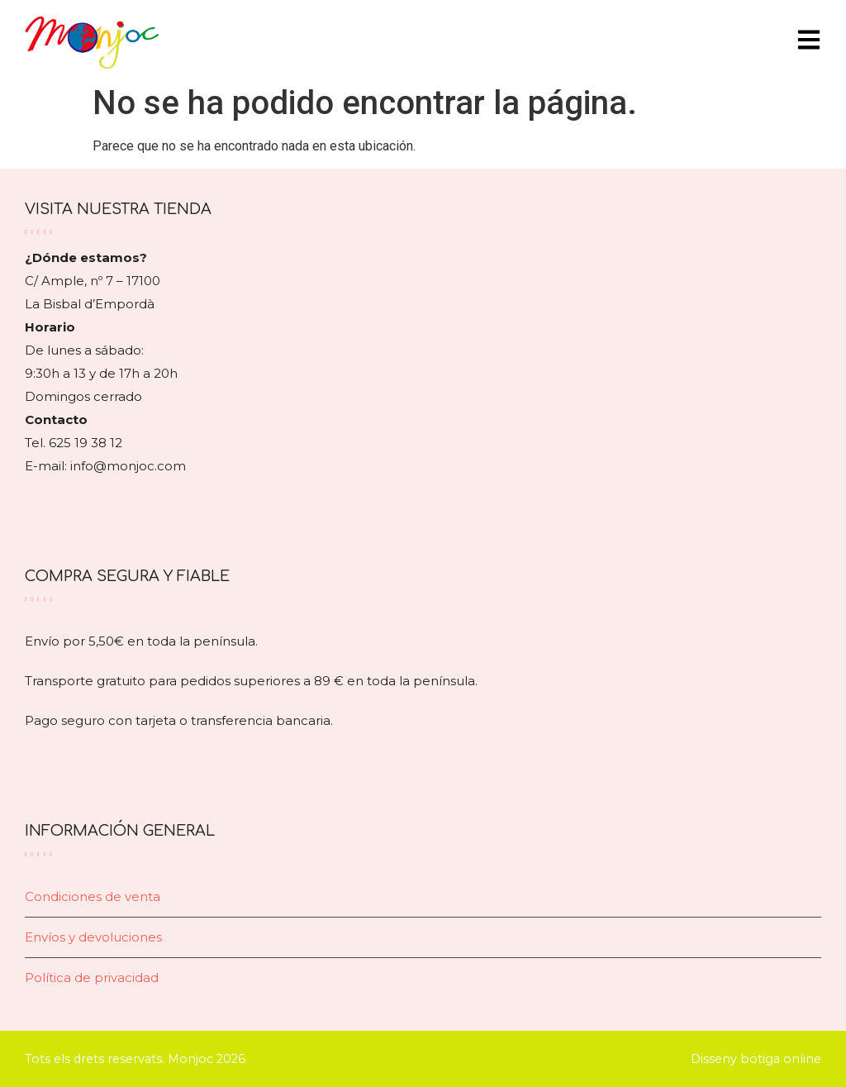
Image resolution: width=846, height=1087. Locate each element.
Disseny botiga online (756, 1058)
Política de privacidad (92, 977)
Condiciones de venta (92, 896)
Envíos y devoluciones (93, 937)
